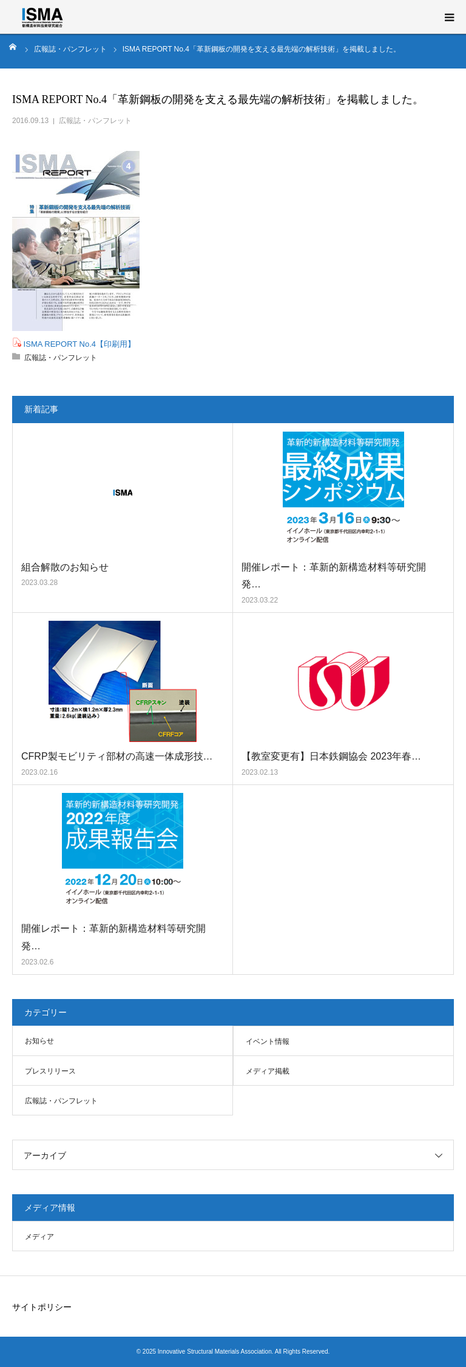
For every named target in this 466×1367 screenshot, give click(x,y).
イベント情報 (267, 1041)
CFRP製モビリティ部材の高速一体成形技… (117, 756)
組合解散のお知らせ (65, 567)
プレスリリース (50, 1071)
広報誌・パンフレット (95, 120)
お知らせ (39, 1041)
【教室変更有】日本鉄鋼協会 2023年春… (331, 756)
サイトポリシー (42, 1307)
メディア (39, 1236)
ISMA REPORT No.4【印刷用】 (78, 344)
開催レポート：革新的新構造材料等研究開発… (333, 576)
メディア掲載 (267, 1071)
